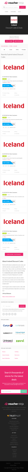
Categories (13, 11)
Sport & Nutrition (6, 358)
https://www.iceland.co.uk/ (8, 296)
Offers (17, 49)
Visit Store (9, 41)
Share (15, 93)
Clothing (16, 351)
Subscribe (22, 306)
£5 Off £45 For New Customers (9, 76)
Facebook (14, 449)
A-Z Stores (14, 424)
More (9, 82)
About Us (8, 463)
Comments (16, 95)
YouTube (14, 455)
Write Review (18, 41)
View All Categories (14, 426)
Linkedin (14, 456)
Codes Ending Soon (14, 428)
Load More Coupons (14, 254)
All (4, 49)
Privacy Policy (13, 465)
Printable (24, 49)
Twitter (14, 451)
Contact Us (14, 440)
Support (14, 439)
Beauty (3, 351)
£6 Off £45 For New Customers (9, 154)
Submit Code (14, 430)
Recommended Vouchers (14, 423)
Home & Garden (5, 355)
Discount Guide (14, 437)
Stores (6, 11)
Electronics (17, 355)
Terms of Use (17, 463)
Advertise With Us (14, 444)
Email (4, 95)
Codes (10, 49)
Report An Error (14, 442)
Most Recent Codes (14, 421)
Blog (19, 11)
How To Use (14, 435)
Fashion (16, 358)
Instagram (14, 453)
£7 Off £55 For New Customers (9, 231)
